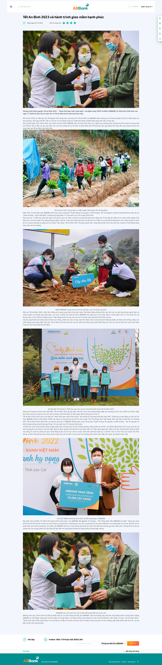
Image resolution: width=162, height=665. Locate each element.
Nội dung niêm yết (114, 662)
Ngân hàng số (146, 7)
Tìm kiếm (133, 6)
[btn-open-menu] (11, 6)
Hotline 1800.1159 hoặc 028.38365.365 (63, 639)
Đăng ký (133, 643)
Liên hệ (124, 662)
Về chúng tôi (131, 662)
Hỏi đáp (29, 639)
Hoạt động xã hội (25, 6)
